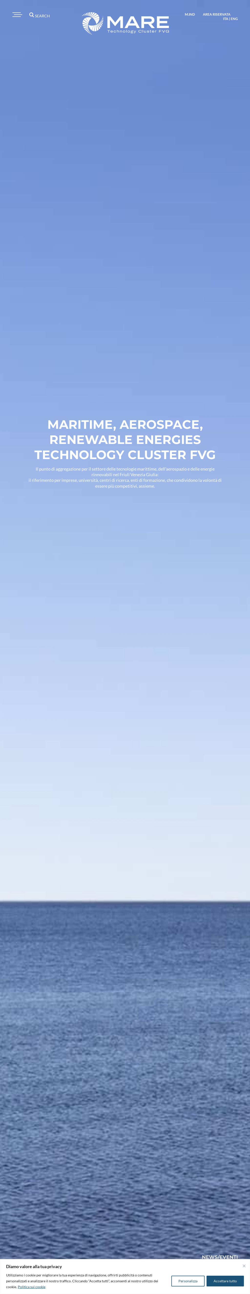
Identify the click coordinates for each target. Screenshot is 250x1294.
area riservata (216, 14)
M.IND (190, 14)
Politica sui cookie (31, 1287)
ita (225, 19)
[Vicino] (244, 1266)
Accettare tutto (225, 1281)
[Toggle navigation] (16, 14)
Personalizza (188, 1281)
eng (234, 19)
